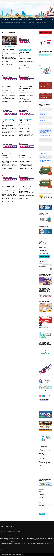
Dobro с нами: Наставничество (23, 154)
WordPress (19, 554)
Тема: (40, 502)
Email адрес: (42, 494)
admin (7, 53)
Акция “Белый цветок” (8, 121)
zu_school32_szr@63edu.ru (6, 526)
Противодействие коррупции (22, 25)
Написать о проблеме (44, 256)
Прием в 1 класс (45, 25)
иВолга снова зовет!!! (4, 541)
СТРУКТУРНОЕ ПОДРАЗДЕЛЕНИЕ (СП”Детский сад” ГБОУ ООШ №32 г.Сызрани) (13, 22)
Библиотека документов (5, 19)
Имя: (40, 491)
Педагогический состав (44, 126)
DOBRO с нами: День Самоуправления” (24, 121)
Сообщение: (42, 505)
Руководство (42, 123)
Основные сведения (43, 109)
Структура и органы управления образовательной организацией (45, 113)
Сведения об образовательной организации (34, 19)
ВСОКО (33, 22)
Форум (29, 22)
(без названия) (3, 547)
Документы (42, 117)
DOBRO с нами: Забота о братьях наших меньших (25, 87)
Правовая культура (28, 50)
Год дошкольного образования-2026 (17, 19)
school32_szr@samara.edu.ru (45, 450)
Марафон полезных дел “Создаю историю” (25, 53)
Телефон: (41, 497)
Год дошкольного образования (7, 549)
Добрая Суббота (11, 119)
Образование (42, 120)
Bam (23, 554)
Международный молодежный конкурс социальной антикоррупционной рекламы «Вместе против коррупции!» (25, 543)
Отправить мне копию (45, 500)
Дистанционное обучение (34, 25)
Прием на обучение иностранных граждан (8, 25)
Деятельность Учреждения (42, 22)
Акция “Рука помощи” (25, 187)
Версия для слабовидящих (45, 32)
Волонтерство (4, 46)
